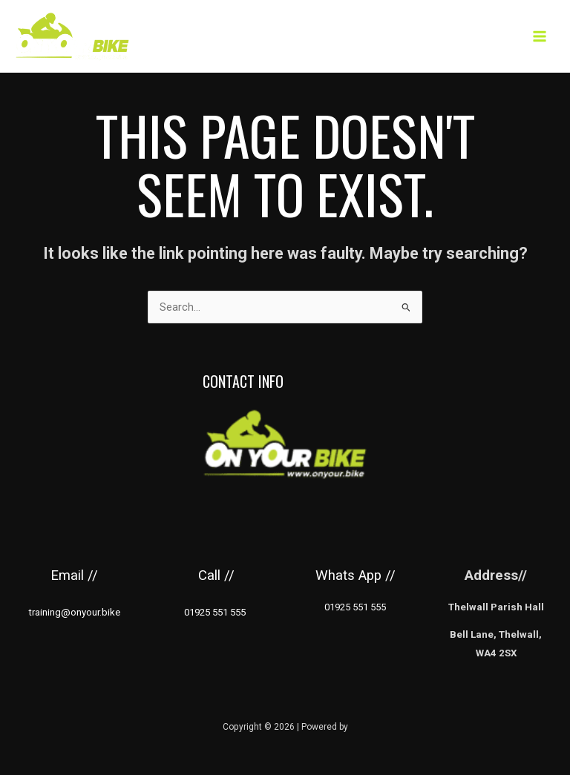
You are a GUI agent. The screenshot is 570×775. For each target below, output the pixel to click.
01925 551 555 (355, 607)
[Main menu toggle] (539, 36)
